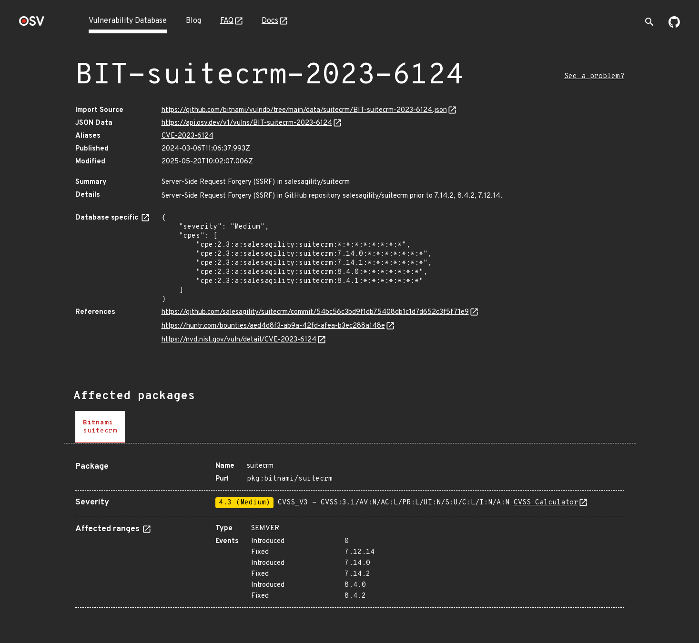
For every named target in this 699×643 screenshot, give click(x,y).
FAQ (226, 21)
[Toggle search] (649, 21)
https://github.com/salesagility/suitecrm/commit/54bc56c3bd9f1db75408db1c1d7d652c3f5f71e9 (315, 312)
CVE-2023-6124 (187, 136)
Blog (193, 21)
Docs (270, 21)
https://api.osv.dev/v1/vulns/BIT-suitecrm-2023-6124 (247, 123)
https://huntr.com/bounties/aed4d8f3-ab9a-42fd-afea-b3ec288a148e (273, 326)
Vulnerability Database (128, 21)
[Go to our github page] (674, 25)
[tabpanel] (350, 531)
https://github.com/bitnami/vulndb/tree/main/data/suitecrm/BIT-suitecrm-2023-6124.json (304, 110)
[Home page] (32, 24)
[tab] (100, 427)
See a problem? (594, 76)
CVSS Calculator (546, 502)
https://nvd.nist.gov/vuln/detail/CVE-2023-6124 (239, 339)
